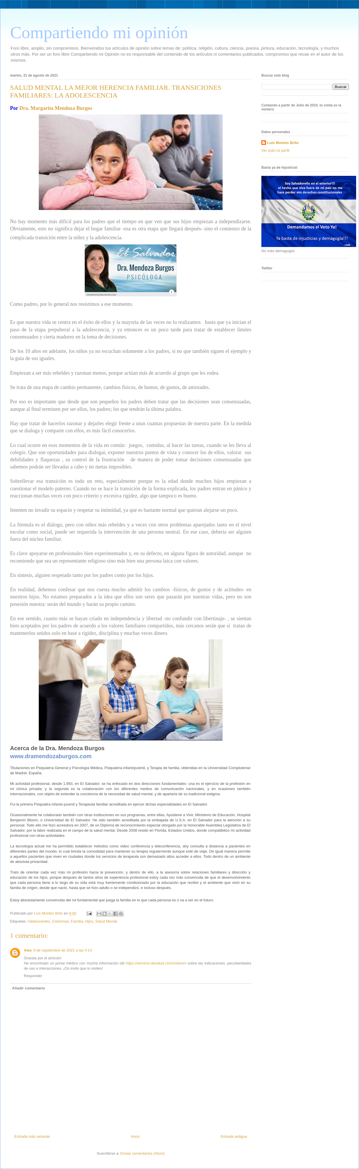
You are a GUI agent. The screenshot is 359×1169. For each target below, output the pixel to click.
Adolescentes (39, 921)
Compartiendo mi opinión (99, 32)
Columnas (60, 921)
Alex (28, 950)
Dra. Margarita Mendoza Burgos (55, 108)
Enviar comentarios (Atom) (142, 1153)
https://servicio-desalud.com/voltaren (156, 963)
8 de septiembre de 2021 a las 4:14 (62, 950)
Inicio (135, 1136)
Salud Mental (106, 921)
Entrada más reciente (32, 1136)
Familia (77, 921)
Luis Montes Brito (49, 913)
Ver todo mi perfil (275, 150)
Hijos (89, 921)
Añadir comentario (28, 988)
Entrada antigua (234, 1136)
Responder (33, 976)
